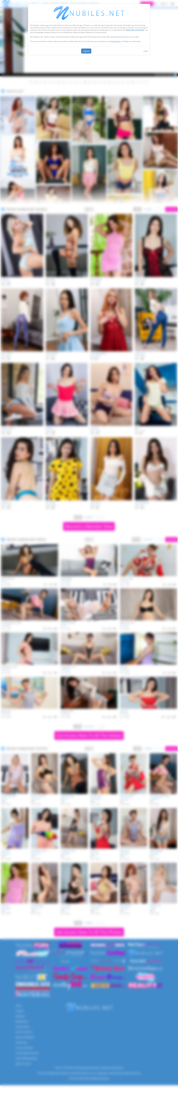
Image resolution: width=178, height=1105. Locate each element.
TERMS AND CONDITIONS (134, 30)
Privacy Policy (116, 41)
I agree (86, 51)
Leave (145, 51)
